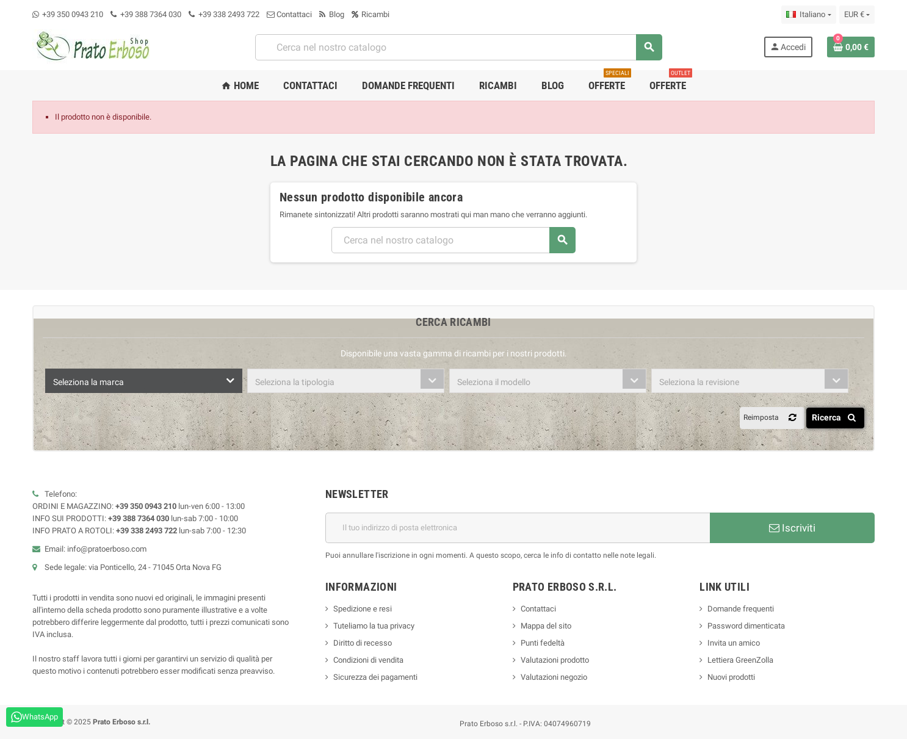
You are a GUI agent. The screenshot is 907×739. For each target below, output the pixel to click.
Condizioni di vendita (368, 660)
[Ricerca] (458, 47)
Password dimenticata (746, 625)
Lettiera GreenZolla (740, 660)
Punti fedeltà (543, 642)
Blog (331, 14)
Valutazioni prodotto (555, 660)
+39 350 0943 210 (72, 14)
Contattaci (289, 14)
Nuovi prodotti (731, 677)
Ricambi (370, 14)
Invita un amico (733, 642)
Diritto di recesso (362, 642)
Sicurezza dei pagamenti (375, 677)
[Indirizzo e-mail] (517, 528)
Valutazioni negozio (554, 677)
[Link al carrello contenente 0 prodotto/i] (851, 47)
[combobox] (143, 381)
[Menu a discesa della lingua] (808, 14)
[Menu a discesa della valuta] (857, 14)
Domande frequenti (740, 608)
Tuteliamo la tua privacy (373, 625)
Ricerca (836, 417)
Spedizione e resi (362, 608)
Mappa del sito (546, 625)
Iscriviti (792, 528)
